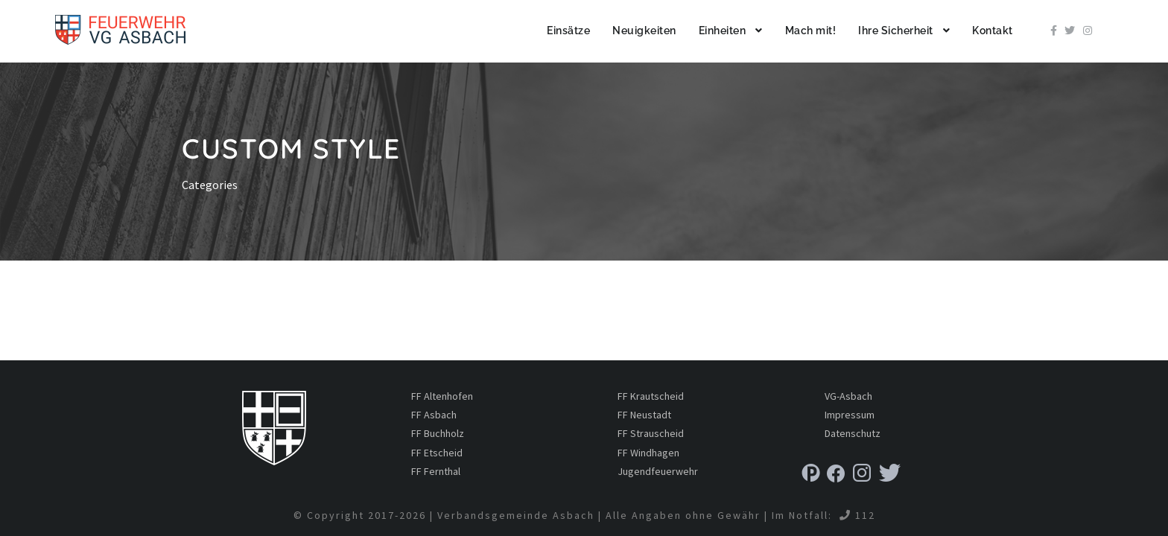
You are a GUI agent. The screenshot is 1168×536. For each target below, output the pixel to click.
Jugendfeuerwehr (658, 471)
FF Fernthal (435, 471)
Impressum (850, 414)
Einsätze (568, 30)
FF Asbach (434, 414)
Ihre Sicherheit (895, 30)
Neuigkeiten (644, 30)
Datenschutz (852, 433)
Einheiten (722, 30)
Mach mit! (811, 30)
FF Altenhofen (442, 396)
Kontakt (992, 30)
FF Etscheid (437, 452)
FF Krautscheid (651, 396)
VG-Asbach (848, 396)
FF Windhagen (648, 452)
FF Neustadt (644, 414)
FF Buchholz (437, 433)
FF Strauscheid (651, 433)
